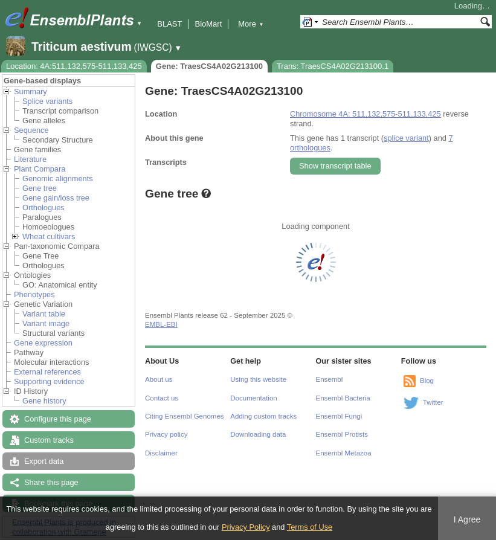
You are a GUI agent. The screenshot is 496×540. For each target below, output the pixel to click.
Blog (427, 380)
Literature (30, 159)
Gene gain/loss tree (55, 197)
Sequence (31, 130)
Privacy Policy (246, 527)
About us (158, 379)
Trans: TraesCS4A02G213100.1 (332, 66)
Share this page (51, 482)
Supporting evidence (49, 381)
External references (47, 371)
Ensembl (329, 379)
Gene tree (39, 188)
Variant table (43, 313)
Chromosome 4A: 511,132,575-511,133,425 (365, 113)
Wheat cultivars (48, 236)
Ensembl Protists (342, 434)
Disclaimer (161, 453)
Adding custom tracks (263, 416)
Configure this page (57, 418)
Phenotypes (34, 294)
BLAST (169, 23)
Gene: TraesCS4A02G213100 (209, 66)
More (250, 23)
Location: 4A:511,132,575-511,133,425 (74, 66)
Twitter (433, 402)
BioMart (208, 23)
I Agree (467, 519)
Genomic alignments (57, 178)
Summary (30, 91)
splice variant (406, 138)
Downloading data (258, 434)
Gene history (44, 400)
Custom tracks (49, 440)
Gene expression (43, 342)
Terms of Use (309, 527)
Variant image (45, 323)
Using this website (258, 379)
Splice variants (47, 101)
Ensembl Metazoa (344, 453)
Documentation (253, 398)
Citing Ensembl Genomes (184, 416)
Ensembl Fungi (339, 416)
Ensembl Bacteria (343, 398)
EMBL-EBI (161, 324)
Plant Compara (39, 168)
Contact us (161, 398)
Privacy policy (166, 434)
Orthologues (43, 207)
